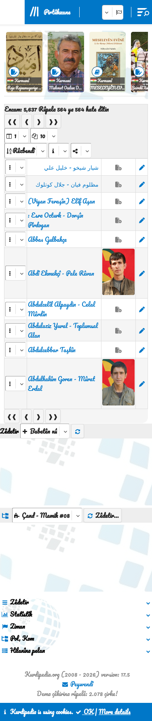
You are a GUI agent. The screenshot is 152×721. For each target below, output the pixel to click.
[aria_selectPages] (16, 136)
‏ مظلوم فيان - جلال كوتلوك (68, 184)
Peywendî (77, 684)
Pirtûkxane (57, 12)
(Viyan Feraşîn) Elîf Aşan (61, 201)
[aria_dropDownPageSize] (44, 136)
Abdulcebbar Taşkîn (52, 350)
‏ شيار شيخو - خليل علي (72, 167)
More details (115, 712)
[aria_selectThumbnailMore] (45, 431)
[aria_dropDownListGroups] (47, 515)
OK (84, 712)
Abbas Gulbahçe (47, 239)
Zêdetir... (103, 515)
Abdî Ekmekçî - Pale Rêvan (61, 273)
